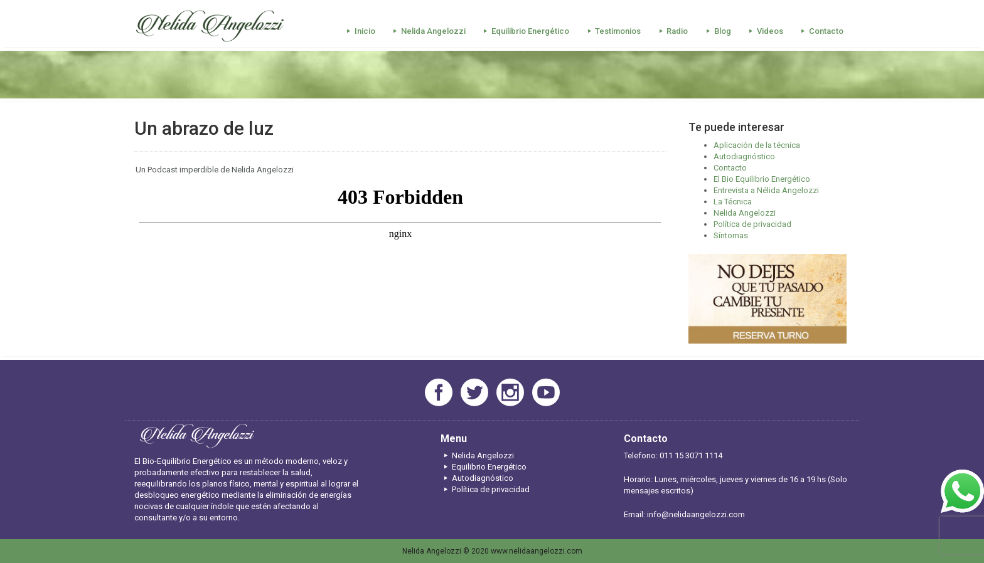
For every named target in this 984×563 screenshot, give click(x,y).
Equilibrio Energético (524, 31)
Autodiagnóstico (744, 156)
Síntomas (731, 235)
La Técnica (733, 201)
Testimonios (612, 31)
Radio (671, 31)
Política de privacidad (752, 224)
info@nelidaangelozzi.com (696, 514)
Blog (716, 31)
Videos (764, 31)
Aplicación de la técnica (757, 145)
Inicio (359, 31)
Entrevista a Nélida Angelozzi (766, 190)
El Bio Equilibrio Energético (762, 179)
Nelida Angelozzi (428, 31)
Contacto (820, 31)
